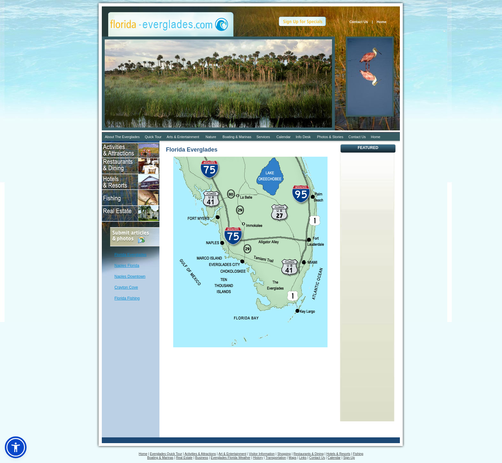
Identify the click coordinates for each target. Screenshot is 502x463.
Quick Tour (153, 137)
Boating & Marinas (237, 137)
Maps (292, 457)
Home (383, 22)
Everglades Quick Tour (166, 454)
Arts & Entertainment (183, 137)
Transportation (275, 457)
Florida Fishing (127, 298)
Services (263, 137)
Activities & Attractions (200, 454)
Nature (211, 137)
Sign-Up (349, 457)
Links (302, 457)
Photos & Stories (330, 137)
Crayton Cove (126, 287)
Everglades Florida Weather (230, 457)
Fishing (358, 454)
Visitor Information (262, 454)
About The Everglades (122, 137)
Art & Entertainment (232, 454)
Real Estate (184, 457)
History (258, 457)
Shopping (284, 454)
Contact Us (358, 22)
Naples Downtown (130, 276)
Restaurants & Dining (309, 454)
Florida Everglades (131, 254)
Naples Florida (127, 265)
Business (201, 457)
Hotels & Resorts (338, 454)
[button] (15, 447)
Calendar (283, 137)
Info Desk (303, 137)
